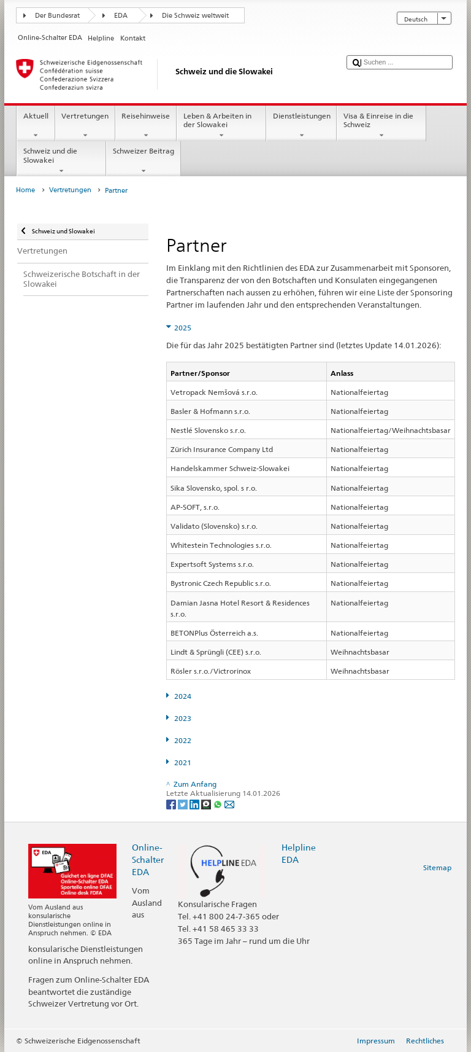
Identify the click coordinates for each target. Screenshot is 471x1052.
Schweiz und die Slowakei (61, 161)
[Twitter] (184, 803)
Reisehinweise (146, 126)
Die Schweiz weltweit (195, 16)
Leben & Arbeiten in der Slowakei (221, 126)
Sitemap (437, 867)
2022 (182, 740)
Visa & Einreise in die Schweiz (381, 126)
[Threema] (207, 803)
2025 (182, 327)
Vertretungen (85, 126)
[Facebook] (172, 803)
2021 (182, 762)
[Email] (229, 803)
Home (25, 190)
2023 (182, 718)
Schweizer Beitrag (143, 161)
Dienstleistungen (301, 126)
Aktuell (35, 126)
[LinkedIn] (195, 803)
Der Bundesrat (57, 16)
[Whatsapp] (218, 803)
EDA (121, 16)
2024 (182, 696)
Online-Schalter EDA (148, 859)
